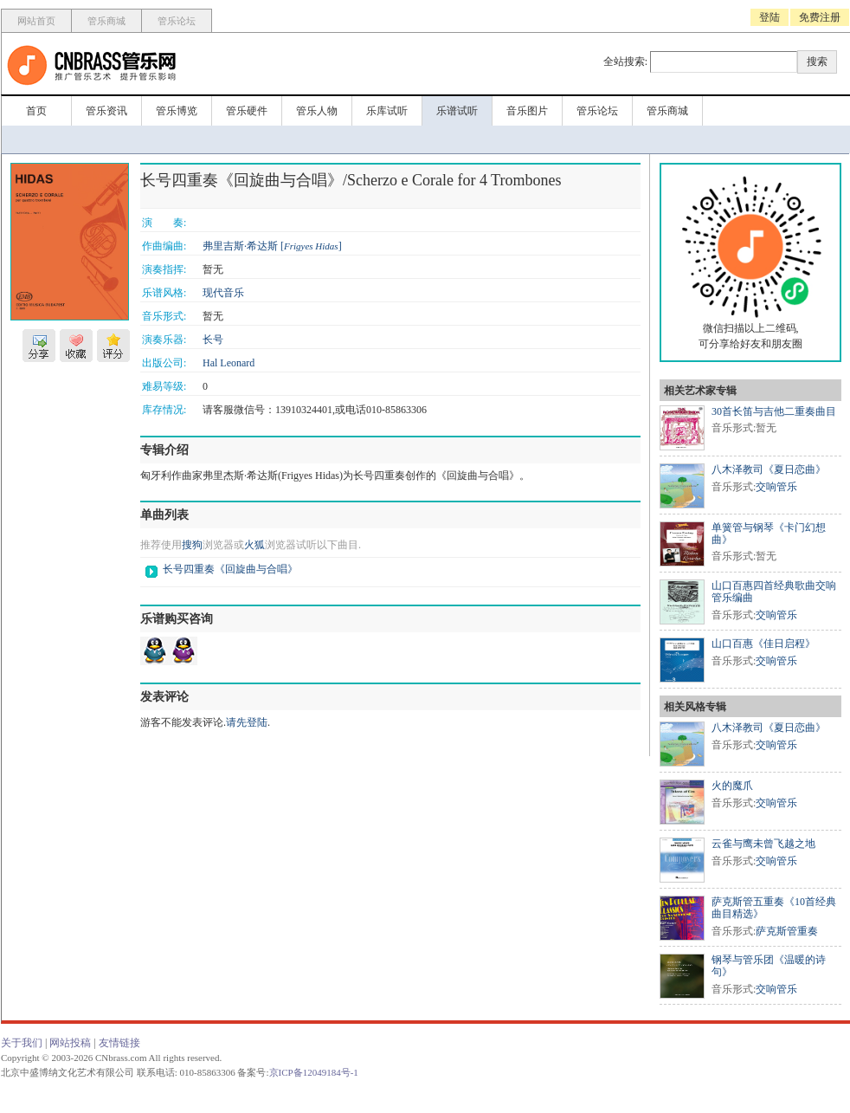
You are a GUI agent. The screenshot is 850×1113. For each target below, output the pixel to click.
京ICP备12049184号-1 (313, 1072)
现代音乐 (223, 293)
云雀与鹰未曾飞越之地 (763, 844)
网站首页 (36, 21)
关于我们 (21, 1043)
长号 (213, 339)
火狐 (254, 545)
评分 (113, 345)
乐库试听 (387, 111)
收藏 (76, 345)
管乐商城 (106, 21)
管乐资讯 (106, 111)
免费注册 (819, 17)
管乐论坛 (177, 21)
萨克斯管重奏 (787, 931)
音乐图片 (527, 111)
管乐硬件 (246, 111)
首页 (36, 111)
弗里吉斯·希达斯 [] (272, 246)
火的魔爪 (732, 786)
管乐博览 (176, 111)
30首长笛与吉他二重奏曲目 (774, 411)
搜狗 (192, 545)
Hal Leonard (228, 363)
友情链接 (119, 1043)
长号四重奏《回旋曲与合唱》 (230, 569)
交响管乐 (776, 487)
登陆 (769, 17)
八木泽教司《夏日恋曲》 (769, 469)
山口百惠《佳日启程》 (763, 643)
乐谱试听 (457, 111)
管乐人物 (317, 111)
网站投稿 (70, 1043)
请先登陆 (246, 722)
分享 (39, 345)
